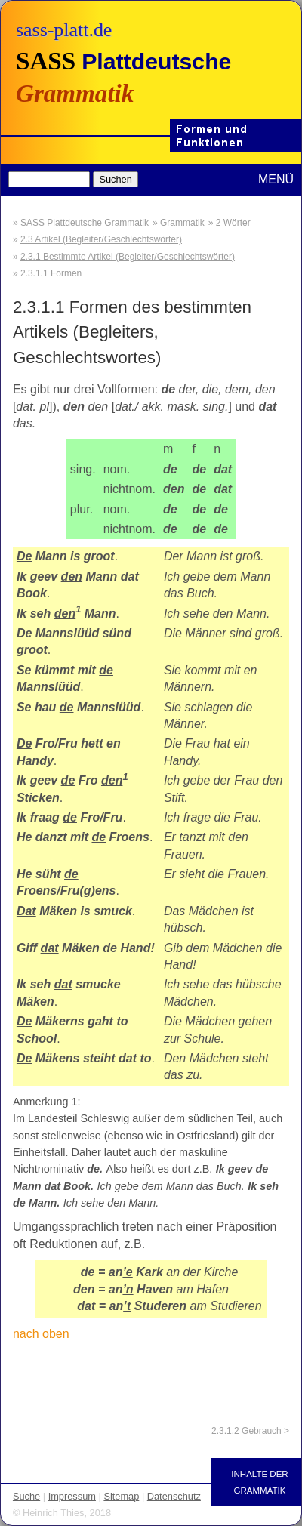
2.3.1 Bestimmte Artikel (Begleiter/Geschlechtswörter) (127, 256)
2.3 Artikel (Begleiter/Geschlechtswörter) (101, 239)
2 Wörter (233, 222)
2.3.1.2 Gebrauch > (250, 1431)
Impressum (72, 1496)
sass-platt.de (64, 30)
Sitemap (121, 1496)
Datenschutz (174, 1496)
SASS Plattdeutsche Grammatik (84, 222)
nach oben (41, 1333)
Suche (26, 1496)
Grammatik (182, 222)
